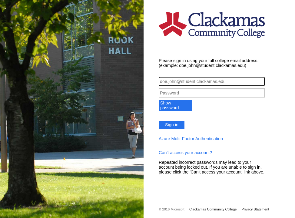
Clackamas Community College (213, 209)
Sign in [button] (171, 124)
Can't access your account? (185, 152)
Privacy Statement (255, 209)
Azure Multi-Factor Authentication (191, 138)
